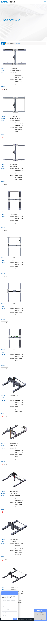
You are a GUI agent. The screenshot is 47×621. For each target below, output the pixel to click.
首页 (8, 43)
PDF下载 (5, 89)
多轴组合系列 (18, 43)
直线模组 (12, 43)
